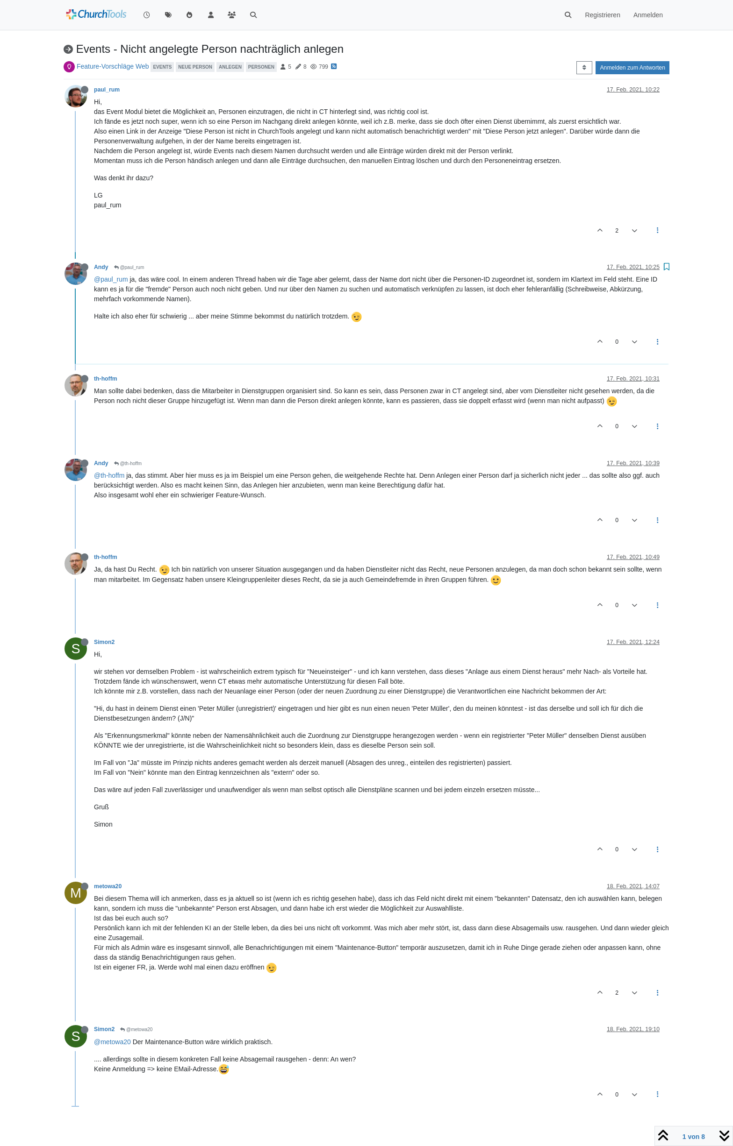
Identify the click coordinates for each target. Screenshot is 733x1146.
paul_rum (107, 89)
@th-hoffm (128, 463)
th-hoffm (105, 378)
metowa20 (108, 886)
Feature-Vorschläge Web (113, 66)
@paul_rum (129, 267)
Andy (101, 267)
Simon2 (104, 642)
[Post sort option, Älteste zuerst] (584, 67)
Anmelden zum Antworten (632, 67)
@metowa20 (136, 1029)
